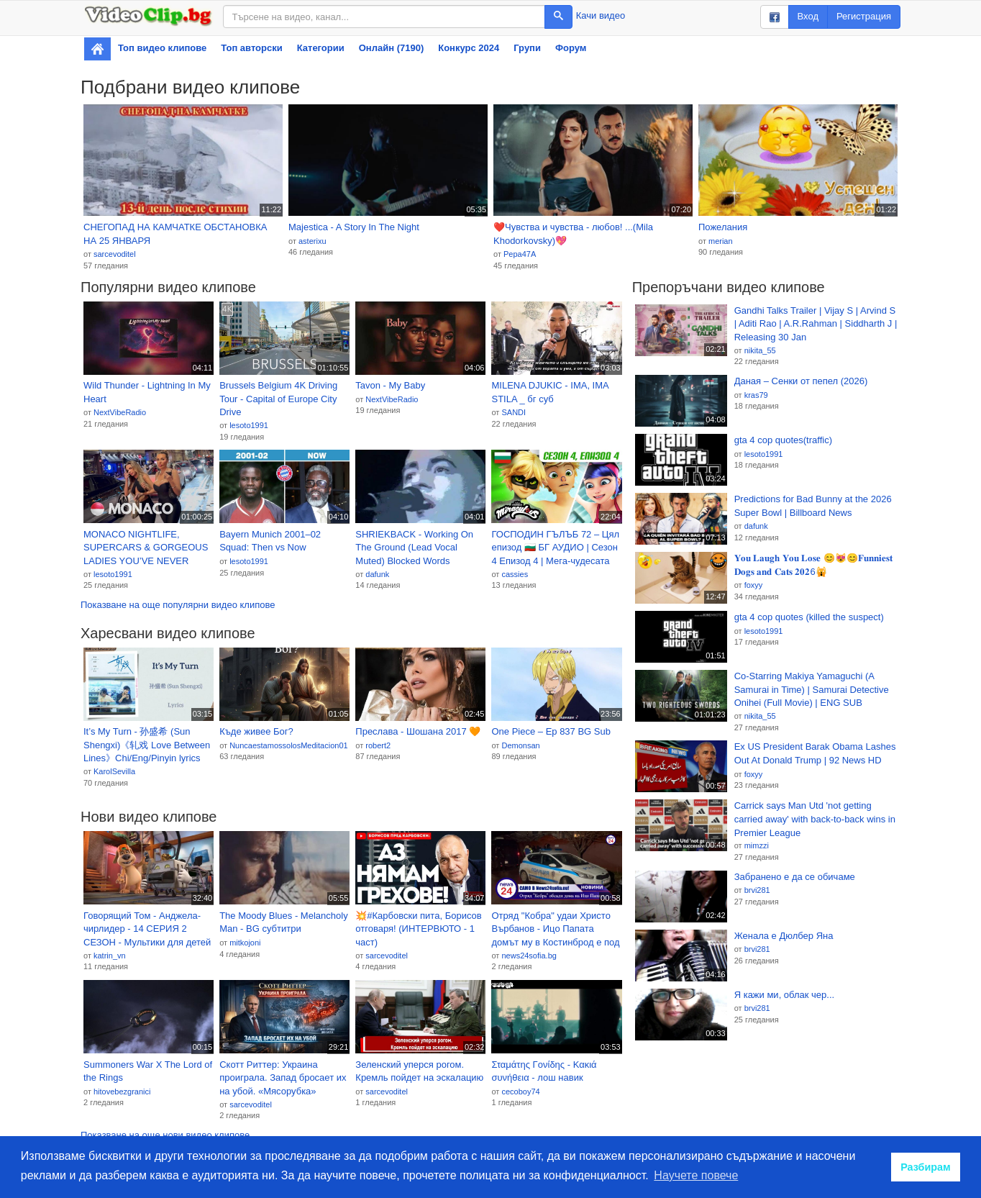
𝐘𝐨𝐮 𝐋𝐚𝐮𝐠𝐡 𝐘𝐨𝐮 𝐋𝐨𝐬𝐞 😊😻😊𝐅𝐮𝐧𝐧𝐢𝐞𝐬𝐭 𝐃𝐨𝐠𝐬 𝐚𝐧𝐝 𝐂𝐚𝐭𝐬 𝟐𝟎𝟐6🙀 (813, 565)
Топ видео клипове (162, 47)
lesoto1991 (248, 425)
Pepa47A (519, 254)
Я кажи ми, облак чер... (784, 994)
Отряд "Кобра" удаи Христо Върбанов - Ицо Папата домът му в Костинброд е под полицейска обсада (555, 929)
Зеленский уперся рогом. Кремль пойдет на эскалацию (419, 1071)
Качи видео (600, 15)
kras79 (756, 395)
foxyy (753, 585)
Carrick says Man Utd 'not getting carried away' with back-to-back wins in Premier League (814, 819)
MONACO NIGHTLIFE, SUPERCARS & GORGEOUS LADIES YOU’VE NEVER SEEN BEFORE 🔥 (145, 548)
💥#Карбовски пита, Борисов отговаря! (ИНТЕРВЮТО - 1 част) (418, 929)
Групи (527, 47)
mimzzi (756, 845)
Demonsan (520, 745)
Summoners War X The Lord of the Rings (147, 1071)
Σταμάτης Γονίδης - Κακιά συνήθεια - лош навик (543, 1071)
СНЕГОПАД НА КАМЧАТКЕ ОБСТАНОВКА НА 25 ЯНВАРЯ (175, 234)
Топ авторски (251, 47)
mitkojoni (244, 942)
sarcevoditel (114, 254)
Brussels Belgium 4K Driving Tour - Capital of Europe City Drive (278, 398)
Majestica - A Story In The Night (353, 227)
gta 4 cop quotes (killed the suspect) (809, 617)
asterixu (312, 241)
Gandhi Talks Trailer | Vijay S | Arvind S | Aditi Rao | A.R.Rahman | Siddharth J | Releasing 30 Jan (816, 323)
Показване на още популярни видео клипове (178, 604)
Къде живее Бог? (256, 731)
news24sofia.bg (528, 955)
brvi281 (757, 890)
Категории (321, 47)
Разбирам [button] (925, 1167)
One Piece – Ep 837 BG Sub (551, 731)
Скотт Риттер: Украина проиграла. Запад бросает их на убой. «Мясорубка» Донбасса (282, 1078)
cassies (514, 574)
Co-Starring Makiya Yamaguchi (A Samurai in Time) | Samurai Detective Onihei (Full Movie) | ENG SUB (811, 689)
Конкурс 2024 (468, 47)
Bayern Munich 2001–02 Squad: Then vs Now (270, 541)
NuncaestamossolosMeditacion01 (288, 745)
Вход (808, 16)
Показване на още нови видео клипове (165, 1135)
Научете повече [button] (696, 1175)
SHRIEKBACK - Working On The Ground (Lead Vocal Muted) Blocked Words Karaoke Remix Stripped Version (414, 548)
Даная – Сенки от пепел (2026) (801, 381)
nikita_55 (760, 350)
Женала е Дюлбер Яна (784, 935)
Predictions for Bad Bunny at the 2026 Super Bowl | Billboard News (813, 506)
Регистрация (863, 16)
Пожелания (722, 227)
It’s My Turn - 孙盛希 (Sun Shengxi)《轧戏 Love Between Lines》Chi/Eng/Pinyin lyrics (146, 744)
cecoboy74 (520, 1091)
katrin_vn (109, 955)
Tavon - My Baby (390, 385)
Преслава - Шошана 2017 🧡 (417, 731)
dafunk (377, 574)
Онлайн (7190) (391, 47)
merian (720, 241)
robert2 (378, 745)
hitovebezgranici (122, 1091)
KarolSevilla (114, 771)
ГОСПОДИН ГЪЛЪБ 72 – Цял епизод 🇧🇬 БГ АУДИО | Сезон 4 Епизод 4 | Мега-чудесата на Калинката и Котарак (555, 548)
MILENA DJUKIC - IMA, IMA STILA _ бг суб (549, 392)
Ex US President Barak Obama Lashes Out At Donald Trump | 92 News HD (815, 753)
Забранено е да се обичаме (794, 876)
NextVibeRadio (119, 412)
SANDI (513, 412)
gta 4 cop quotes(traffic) (783, 440)
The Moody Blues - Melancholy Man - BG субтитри (283, 922)
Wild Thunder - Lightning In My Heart (147, 392)
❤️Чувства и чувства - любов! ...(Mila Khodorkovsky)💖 (573, 234)
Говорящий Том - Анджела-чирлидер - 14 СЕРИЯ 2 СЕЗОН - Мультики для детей (147, 929)
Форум (570, 47)
